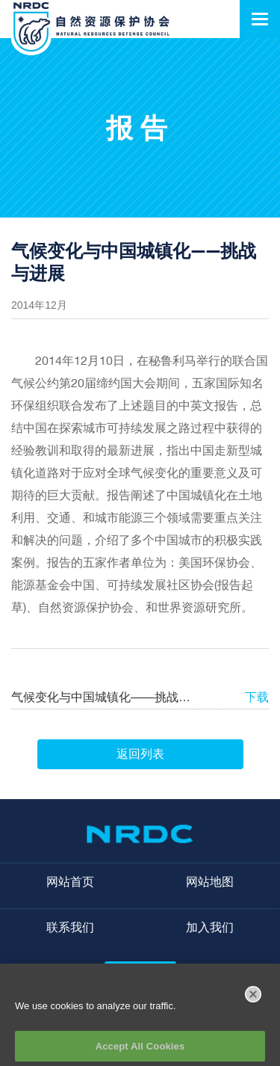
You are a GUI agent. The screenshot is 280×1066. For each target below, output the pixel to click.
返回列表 (140, 754)
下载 (257, 697)
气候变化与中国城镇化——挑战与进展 (101, 697)
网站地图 (210, 882)
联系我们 (70, 927)
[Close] (253, 998)
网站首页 (70, 882)
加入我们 (210, 927)
